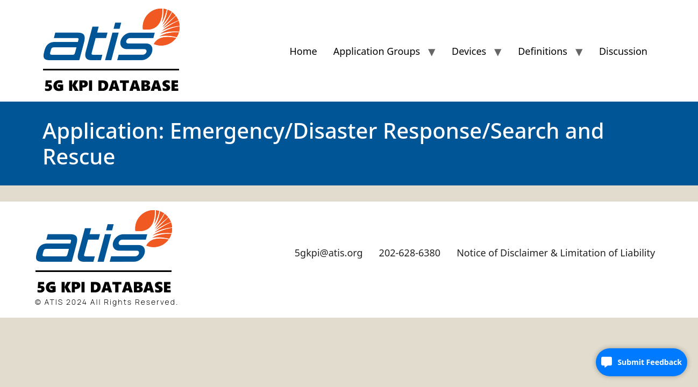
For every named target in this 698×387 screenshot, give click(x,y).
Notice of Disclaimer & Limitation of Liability (556, 252)
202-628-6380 (410, 252)
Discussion (623, 51)
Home (303, 51)
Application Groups (376, 51)
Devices (469, 51)
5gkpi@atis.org (329, 252)
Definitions (542, 51)
